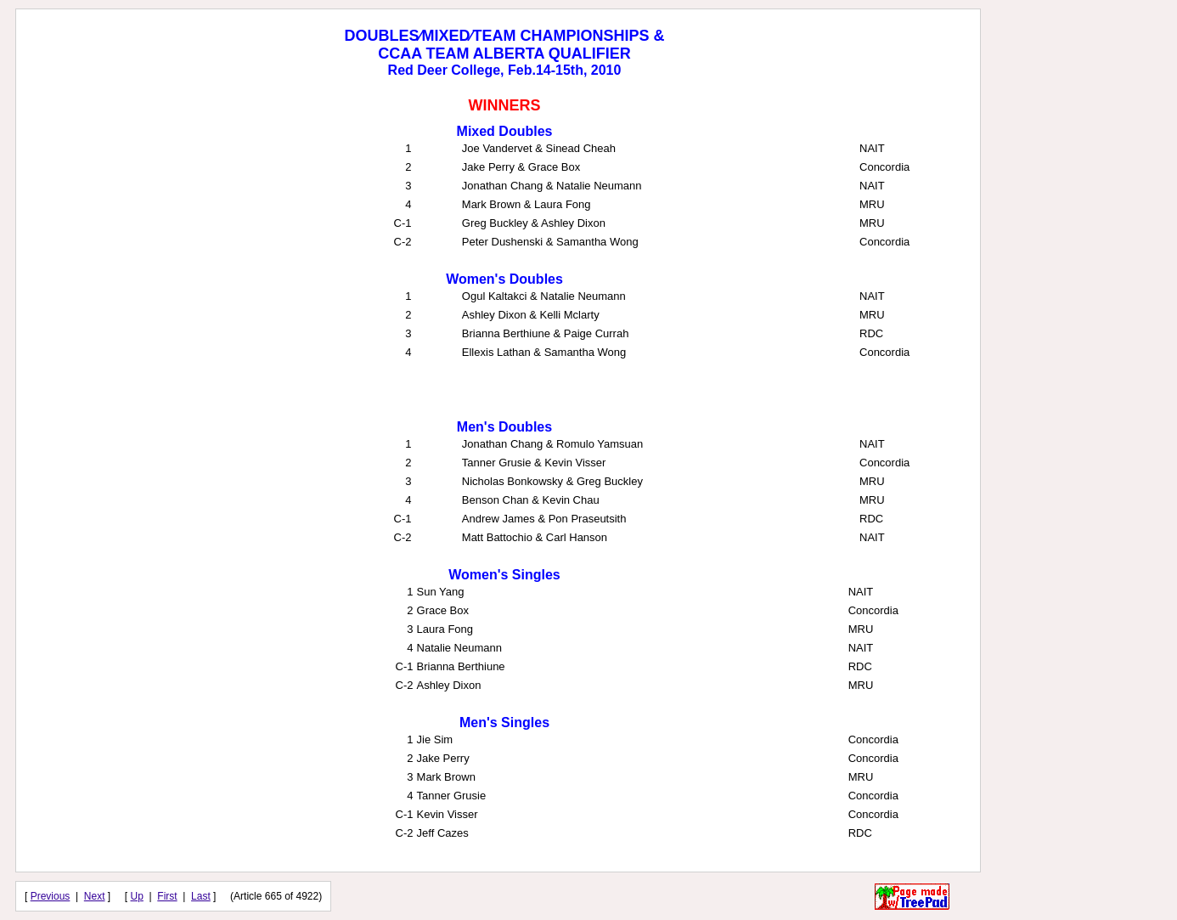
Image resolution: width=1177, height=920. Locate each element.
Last (201, 896)
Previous (50, 896)
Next (94, 896)
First (167, 896)
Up (137, 896)
